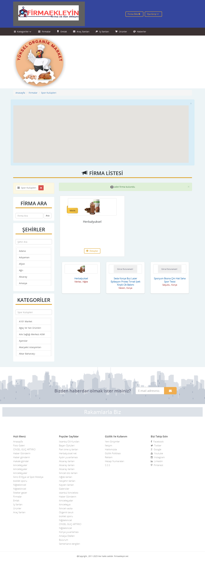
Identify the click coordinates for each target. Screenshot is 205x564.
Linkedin (157, 461)
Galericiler (64, 488)
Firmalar (44, 31)
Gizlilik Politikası (113, 453)
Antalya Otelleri (67, 535)
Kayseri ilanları (66, 484)
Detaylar (92, 250)
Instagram (158, 457)
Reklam (108, 457)
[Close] (191, 103)
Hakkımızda (111, 449)
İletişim (108, 445)
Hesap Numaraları (114, 461)
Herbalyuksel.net (68, 453)
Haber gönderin (21, 457)
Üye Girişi (153, 14)
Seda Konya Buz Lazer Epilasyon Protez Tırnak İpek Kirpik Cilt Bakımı (125, 281)
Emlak (62, 31)
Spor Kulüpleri (48, 92)
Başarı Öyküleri (67, 445)
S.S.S (107, 465)
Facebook (157, 441)
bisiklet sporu (20, 480)
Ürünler (121, 31)
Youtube (157, 453)
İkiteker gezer (20, 492)
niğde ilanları (65, 476)
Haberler (139, 31)
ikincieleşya (64, 504)
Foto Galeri (19, 445)
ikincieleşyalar (20, 465)
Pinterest (157, 465)
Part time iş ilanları (68, 449)
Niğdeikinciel (19, 484)
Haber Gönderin (21, 453)
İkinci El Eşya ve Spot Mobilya (28, 476)
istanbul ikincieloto (68, 492)
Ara (47, 215)
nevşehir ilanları (67, 480)
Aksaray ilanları (67, 461)
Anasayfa (20, 92)
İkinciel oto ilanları (68, 473)
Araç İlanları (81, 31)
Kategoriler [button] (23, 31)
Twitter (156, 445)
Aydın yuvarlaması (68, 457)
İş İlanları (102, 31)
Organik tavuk (66, 512)
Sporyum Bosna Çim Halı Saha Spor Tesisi (170, 280)
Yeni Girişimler (112, 441)
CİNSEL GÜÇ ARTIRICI (24, 449)
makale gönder (21, 461)
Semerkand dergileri (69, 543)
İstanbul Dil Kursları (69, 441)
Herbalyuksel (92, 222)
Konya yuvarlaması (69, 531)
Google (156, 449)
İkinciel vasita (65, 508)
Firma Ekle (134, 14)
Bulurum (63, 539)
